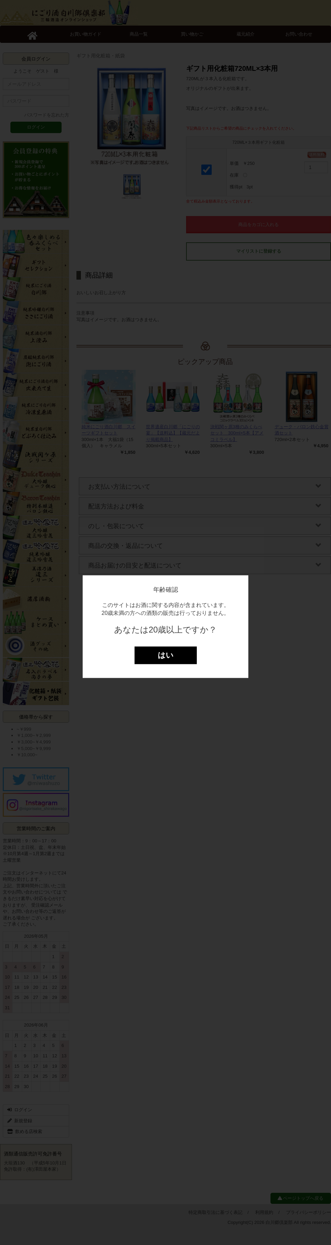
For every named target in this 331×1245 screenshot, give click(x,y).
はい (166, 655)
